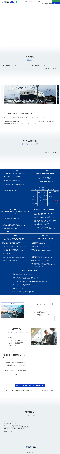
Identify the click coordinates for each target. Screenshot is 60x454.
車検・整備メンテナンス (30, 1)
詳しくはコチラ (14, 374)
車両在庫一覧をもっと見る (49, 152)
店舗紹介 (46, 3)
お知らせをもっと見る (50, 68)
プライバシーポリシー (30, 450)
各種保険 (50, 1)
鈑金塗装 (35, 1)
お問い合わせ (56, 3)
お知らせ (22, 1)
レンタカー (42, 3)
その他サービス (45, 1)
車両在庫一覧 (26, 1)
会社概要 (55, 1)
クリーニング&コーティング (39, 1)
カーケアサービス (42, 304)
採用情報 (50, 3)
